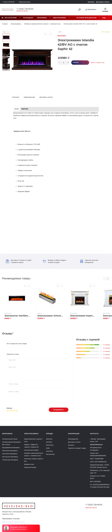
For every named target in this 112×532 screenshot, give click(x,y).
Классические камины (31, 450)
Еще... (104, 18)
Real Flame (49, 445)
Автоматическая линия (9, 439)
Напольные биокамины (9, 450)
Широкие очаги (29, 464)
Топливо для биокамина (10, 460)
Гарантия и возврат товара (77, 448)
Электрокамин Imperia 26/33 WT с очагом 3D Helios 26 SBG (83, 315)
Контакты (91, 2)
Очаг (16, 109)
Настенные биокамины (9, 454)
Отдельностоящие (30, 467)
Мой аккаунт (90, 9)
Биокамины (42, 18)
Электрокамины (59, 18)
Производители (73, 439)
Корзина (105, 10)
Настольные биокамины (10, 457)
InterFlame (49, 451)
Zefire (48, 448)
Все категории (9, 18)
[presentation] (23, 401)
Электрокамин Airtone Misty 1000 (50, 315)
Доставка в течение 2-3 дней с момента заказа (18, 261)
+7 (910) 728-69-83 (8, 2)
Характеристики (29, 97)
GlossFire (49, 442)
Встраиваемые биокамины (11, 447)
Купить (80, 62)
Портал (24, 109)
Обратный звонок (24, 2)
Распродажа (28, 18)
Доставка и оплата (102, 2)
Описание (15, 97)
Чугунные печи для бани (86, 18)
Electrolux (49, 439)
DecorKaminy (50, 454)
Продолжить (58, 410)
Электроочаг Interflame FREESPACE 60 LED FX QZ (17, 315)
